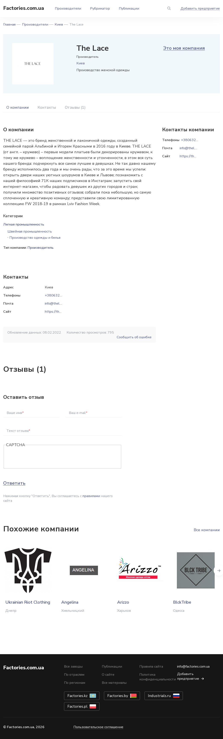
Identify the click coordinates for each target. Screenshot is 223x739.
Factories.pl (77, 706)
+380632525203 (59, 295)
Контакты (47, 107)
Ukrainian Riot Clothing (27, 602)
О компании (17, 107)
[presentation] (38, 457)
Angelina (69, 602)
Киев (59, 24)
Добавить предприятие (200, 8)
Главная (9, 24)
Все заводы (73, 666)
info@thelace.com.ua (60, 303)
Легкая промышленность (23, 224)
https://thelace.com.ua (61, 311)
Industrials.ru (159, 695)
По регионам (74, 682)
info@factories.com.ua (193, 666)
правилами (91, 496)
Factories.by (117, 695)
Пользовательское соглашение (98, 727)
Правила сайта (151, 666)
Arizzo (123, 602)
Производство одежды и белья (34, 237)
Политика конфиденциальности (157, 677)
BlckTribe (182, 602)
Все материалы (114, 682)
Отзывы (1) (75, 107)
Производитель (41, 247)
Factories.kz (77, 695)
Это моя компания (184, 48)
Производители (68, 8)
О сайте (108, 674)
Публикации (129, 8)
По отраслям (74, 674)
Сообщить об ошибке (134, 337)
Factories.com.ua (23, 8)
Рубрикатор (100, 8)
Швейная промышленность (29, 231)
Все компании (207, 529)
